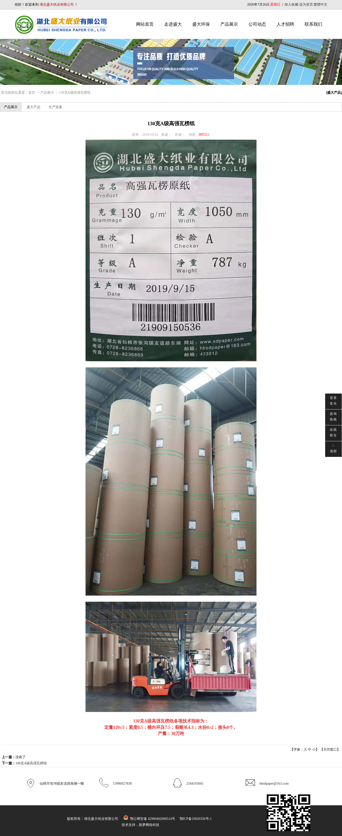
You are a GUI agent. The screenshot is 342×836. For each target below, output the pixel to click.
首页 (31, 92)
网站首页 (145, 24)
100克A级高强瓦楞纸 (31, 763)
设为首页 (306, 4)
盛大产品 (33, 107)
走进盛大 (173, 24)
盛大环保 (201, 24)
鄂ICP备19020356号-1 (196, 819)
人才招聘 (285, 24)
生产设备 (55, 107)
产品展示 (229, 24)
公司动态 (257, 24)
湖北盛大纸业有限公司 (101, 819)
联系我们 (313, 24)
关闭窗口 (330, 749)
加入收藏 (291, 4)
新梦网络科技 (149, 825)
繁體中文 (320, 4)
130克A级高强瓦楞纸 (75, 92)
